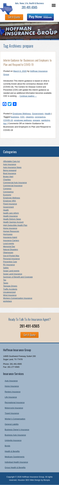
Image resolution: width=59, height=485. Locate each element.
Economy (7, 195)
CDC (22, 117)
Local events (8, 243)
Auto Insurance (9, 164)
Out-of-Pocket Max (11, 256)
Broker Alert (8, 177)
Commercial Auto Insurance (15, 183)
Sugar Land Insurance (12, 274)
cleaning (30, 117)
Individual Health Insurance (16, 462)
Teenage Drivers (10, 286)
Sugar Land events (11, 271)
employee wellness (23, 120)
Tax (4, 280)
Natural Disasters (10, 249)
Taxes (5, 283)
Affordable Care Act (11, 161)
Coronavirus (8, 192)
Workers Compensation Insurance (17, 298)
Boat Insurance (9, 173)
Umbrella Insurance (13, 440)
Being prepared (9, 170)
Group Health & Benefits (15, 467)
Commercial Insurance (12, 186)
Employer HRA (9, 201)
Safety (6, 268)
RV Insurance (9, 265)
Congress (7, 189)
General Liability (12, 424)
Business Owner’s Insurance (17, 430)
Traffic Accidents (10, 289)
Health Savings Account (13, 222)
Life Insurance (11, 397)
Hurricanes (7, 234)
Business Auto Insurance (15, 435)
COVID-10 (8, 120)
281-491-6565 (29, 7)
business (15, 117)
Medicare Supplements (14, 457)
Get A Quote (14, 17)
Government (37, 113)
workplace (7, 301)
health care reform (11, 213)
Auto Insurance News (12, 167)
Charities (7, 180)
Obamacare (8, 252)
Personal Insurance (11, 259)
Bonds (7, 446)
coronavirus (40, 117)
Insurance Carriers (11, 240)
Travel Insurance (12, 413)
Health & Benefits (12, 451)
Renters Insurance (12, 392)
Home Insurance (12, 386)
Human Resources (11, 231)
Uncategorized (9, 292)
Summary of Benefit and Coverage (18, 277)
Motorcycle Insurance (14, 408)
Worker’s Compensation (15, 419)
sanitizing (45, 120)
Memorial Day (9, 246)
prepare (36, 120)
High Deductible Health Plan (15, 225)
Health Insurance (10, 216)
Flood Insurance (10, 204)
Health (48, 113)
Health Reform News (12, 219)
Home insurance (10, 228)
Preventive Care (10, 262)
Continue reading (28, 96)
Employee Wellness (22, 113)
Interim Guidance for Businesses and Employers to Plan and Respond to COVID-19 (27, 62)
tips (5, 123)
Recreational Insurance (15, 402)
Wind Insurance (10, 295)
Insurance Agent (10, 237)
